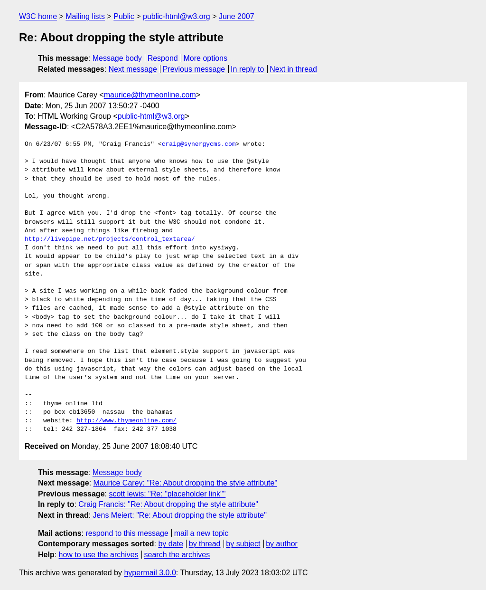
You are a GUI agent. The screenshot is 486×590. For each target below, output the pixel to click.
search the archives (177, 555)
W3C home (38, 16)
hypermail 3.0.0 (150, 573)
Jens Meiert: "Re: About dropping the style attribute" (180, 515)
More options (206, 58)
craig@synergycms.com (199, 144)
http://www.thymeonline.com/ (126, 421)
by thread (205, 544)
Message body (117, 58)
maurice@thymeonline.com (150, 95)
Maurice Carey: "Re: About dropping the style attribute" (185, 483)
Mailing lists (85, 16)
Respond (163, 58)
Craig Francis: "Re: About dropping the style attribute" (168, 504)
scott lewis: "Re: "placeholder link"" (167, 494)
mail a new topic (201, 533)
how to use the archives (99, 555)
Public (123, 16)
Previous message (194, 69)
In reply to (247, 69)
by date (170, 544)
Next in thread (293, 69)
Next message (133, 69)
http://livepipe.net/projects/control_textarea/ (110, 239)
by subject (243, 544)
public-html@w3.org (176, 16)
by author (282, 544)
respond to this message (126, 533)
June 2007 (236, 16)
